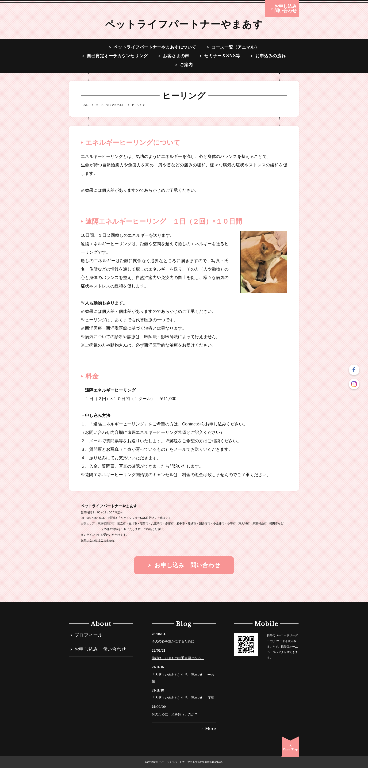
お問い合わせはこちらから (98, 540)
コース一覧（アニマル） (235, 47)
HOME (84, 105)
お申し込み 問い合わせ (100, 649)
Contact (189, 424)
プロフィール (88, 635)
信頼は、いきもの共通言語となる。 (178, 658)
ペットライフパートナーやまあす (184, 24)
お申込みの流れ (270, 56)
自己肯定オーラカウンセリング (117, 56)
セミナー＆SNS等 (222, 56)
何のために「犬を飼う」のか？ (175, 714)
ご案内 (186, 65)
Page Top (290, 749)
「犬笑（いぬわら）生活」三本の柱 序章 (183, 697)
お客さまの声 (176, 56)
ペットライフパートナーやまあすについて (155, 47)
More (210, 729)
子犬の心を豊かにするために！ (175, 641)
